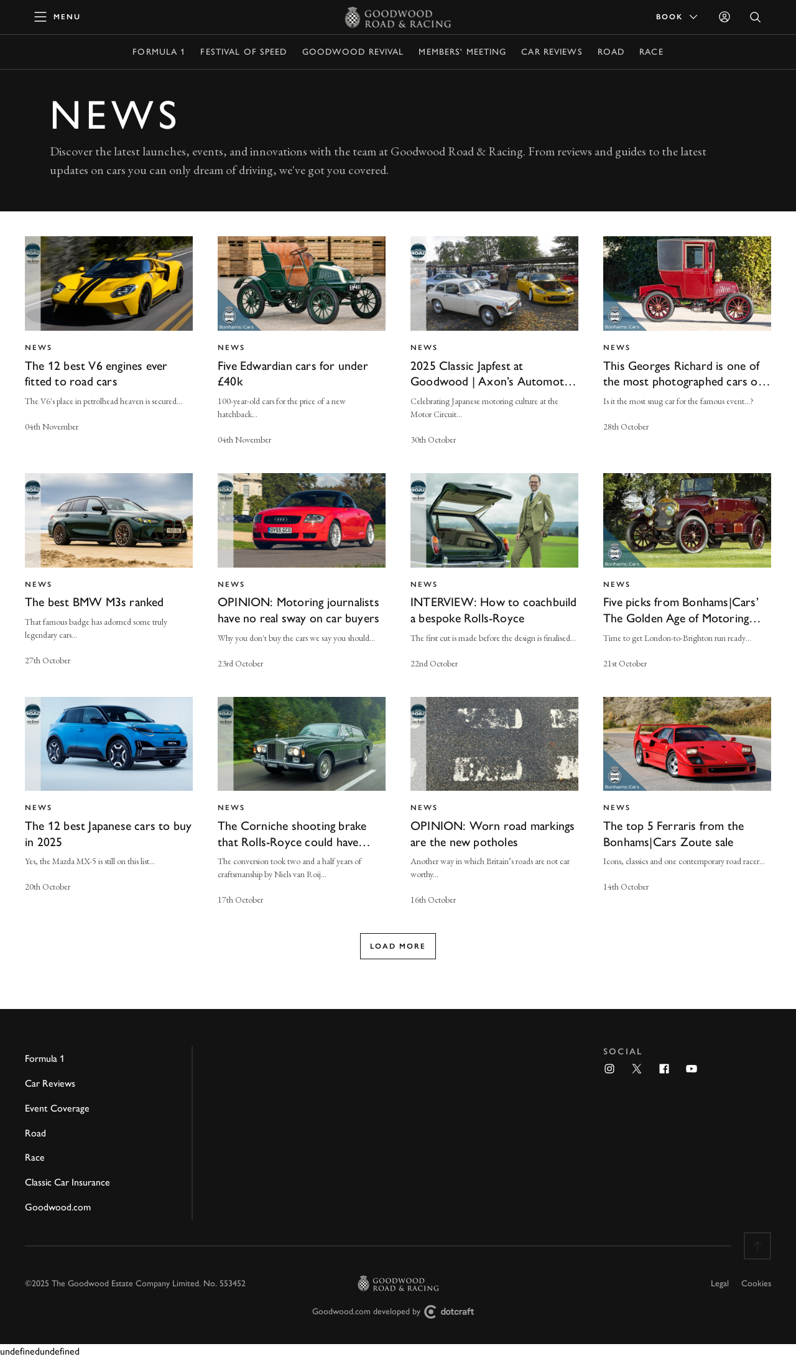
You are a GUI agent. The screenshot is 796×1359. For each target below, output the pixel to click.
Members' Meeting (462, 52)
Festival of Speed (243, 52)
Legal (720, 1283)
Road (611, 52)
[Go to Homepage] (398, 17)
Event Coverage (57, 1108)
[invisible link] (109, 342)
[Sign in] (724, 17)
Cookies (756, 1283)
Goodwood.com (58, 1207)
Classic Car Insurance (67, 1182)
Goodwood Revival (353, 52)
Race (651, 52)
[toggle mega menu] (58, 17)
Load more (397, 946)
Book (678, 17)
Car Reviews (551, 52)
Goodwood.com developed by (398, 1312)
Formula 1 (158, 52)
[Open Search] (755, 17)
